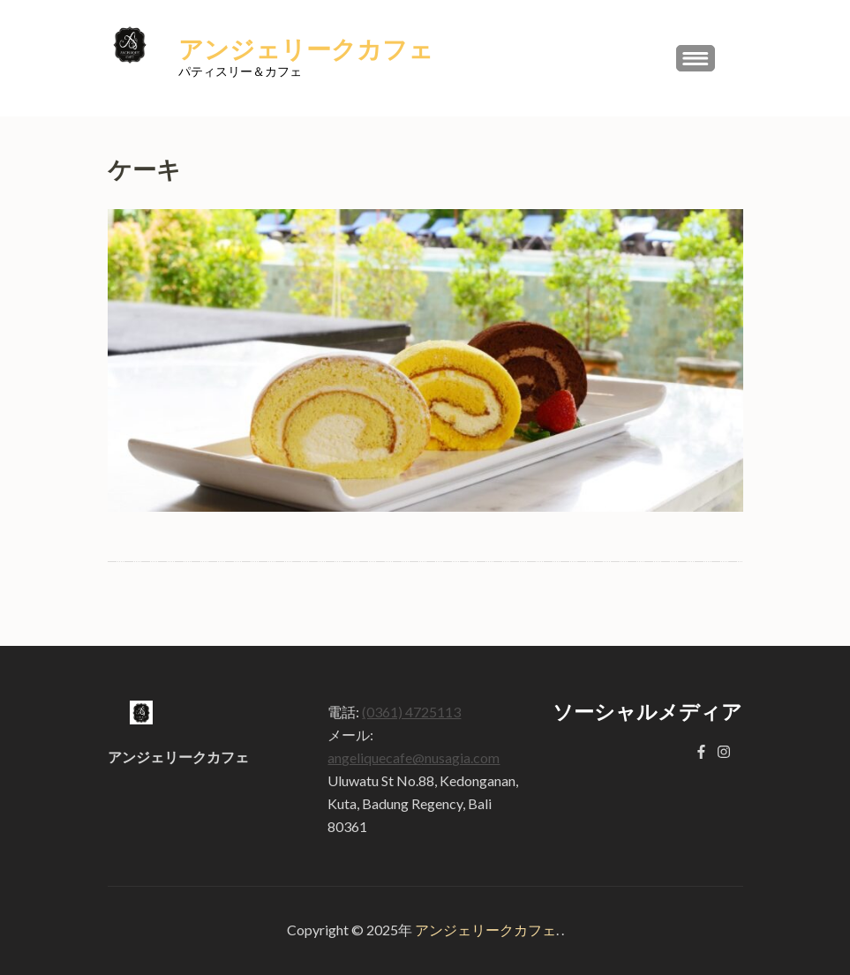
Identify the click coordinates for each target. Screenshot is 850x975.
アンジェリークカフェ (305, 50)
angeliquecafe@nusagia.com (413, 757)
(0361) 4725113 (411, 711)
